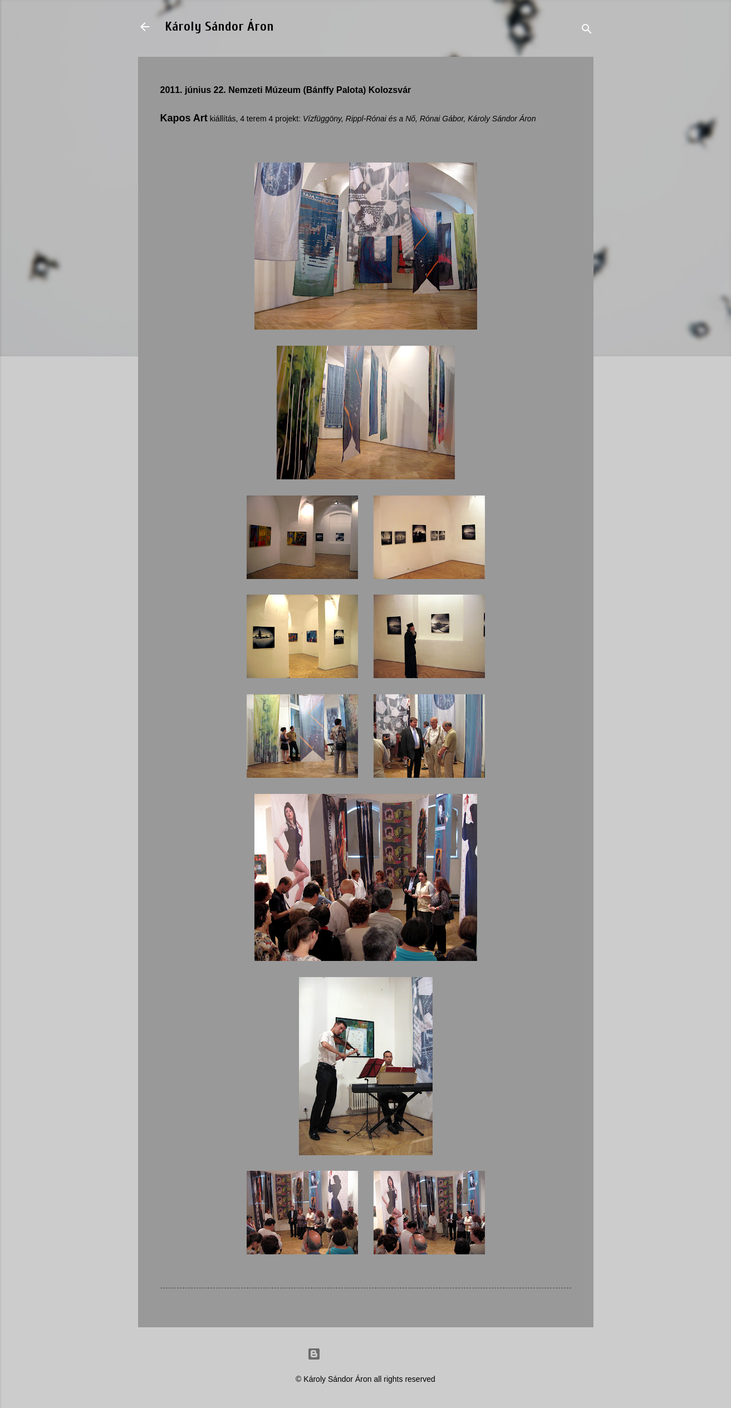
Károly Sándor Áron (219, 26)
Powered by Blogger (365, 1354)
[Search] (586, 30)
